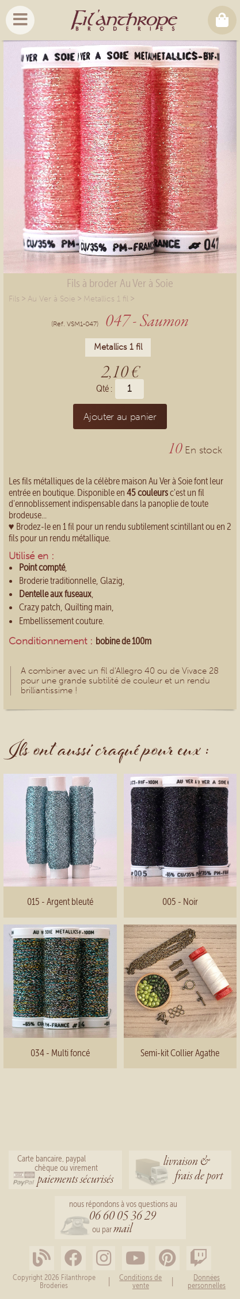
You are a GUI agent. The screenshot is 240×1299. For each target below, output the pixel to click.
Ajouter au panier (119, 416)
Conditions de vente (140, 1281)
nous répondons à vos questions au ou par (123, 1218)
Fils (14, 299)
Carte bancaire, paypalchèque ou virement (65, 1170)
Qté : (104, 388)
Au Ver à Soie (51, 299)
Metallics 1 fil (105, 299)
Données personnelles (207, 1281)
